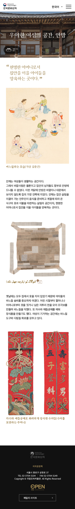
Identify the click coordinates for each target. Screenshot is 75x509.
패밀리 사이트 (30, 497)
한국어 (55, 7)
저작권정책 (38, 466)
